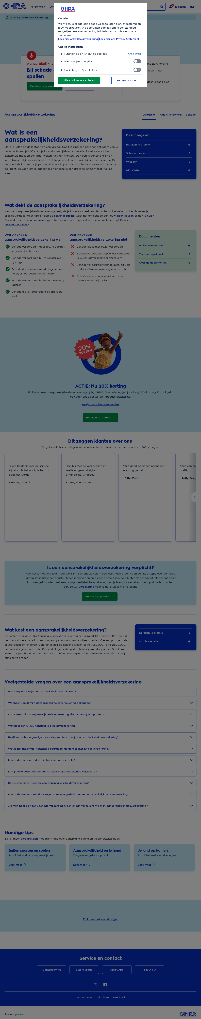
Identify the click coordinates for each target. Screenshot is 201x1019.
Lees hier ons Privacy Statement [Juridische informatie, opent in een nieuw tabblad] (119, 39)
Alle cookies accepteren (79, 80)
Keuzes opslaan (127, 80)
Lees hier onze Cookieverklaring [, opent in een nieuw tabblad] (78, 39)
